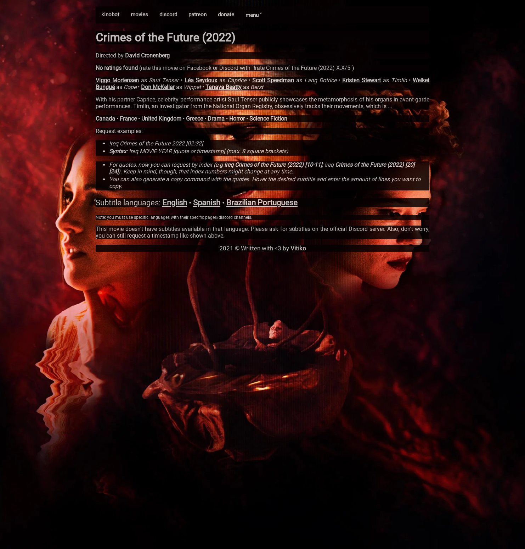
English (174, 202)
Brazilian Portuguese (262, 202)
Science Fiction (268, 118)
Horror (237, 118)
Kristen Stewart (361, 80)
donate (226, 14)
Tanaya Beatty (223, 87)
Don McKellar (158, 87)
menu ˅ (253, 15)
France (128, 118)
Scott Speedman (273, 80)
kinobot (110, 14)
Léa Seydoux (201, 80)
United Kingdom (161, 118)
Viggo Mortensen (117, 80)
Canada (105, 118)
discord (168, 14)
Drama (216, 118)
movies (139, 14)
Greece (194, 118)
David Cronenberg (147, 55)
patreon (197, 14)
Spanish (206, 202)
